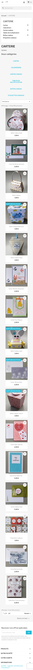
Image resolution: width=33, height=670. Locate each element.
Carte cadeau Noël (16, 507)
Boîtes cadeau (8, 35)
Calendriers (7, 28)
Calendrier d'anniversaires (17, 600)
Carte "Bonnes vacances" (16, 289)
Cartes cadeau (8, 30)
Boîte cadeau (16, 195)
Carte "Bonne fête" (16, 382)
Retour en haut (23, 618)
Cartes (5, 25)
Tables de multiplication (11, 33)
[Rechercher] (16, 8)
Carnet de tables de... (16, 476)
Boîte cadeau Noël (16, 133)
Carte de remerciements (16, 164)
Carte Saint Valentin (17, 444)
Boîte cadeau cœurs (16, 413)
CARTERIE (8, 21)
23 (9, 613)
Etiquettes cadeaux (9, 38)
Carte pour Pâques (16, 320)
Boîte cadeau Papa (16, 257)
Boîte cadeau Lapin (16, 351)
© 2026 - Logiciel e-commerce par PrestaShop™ (12, 667)
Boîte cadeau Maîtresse (16, 226)
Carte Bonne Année (17, 569)
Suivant (27, 613)
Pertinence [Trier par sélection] (16, 101)
